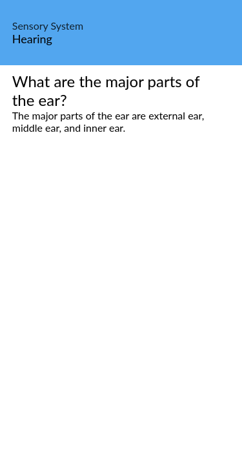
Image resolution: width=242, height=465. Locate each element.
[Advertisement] (121, 286)
